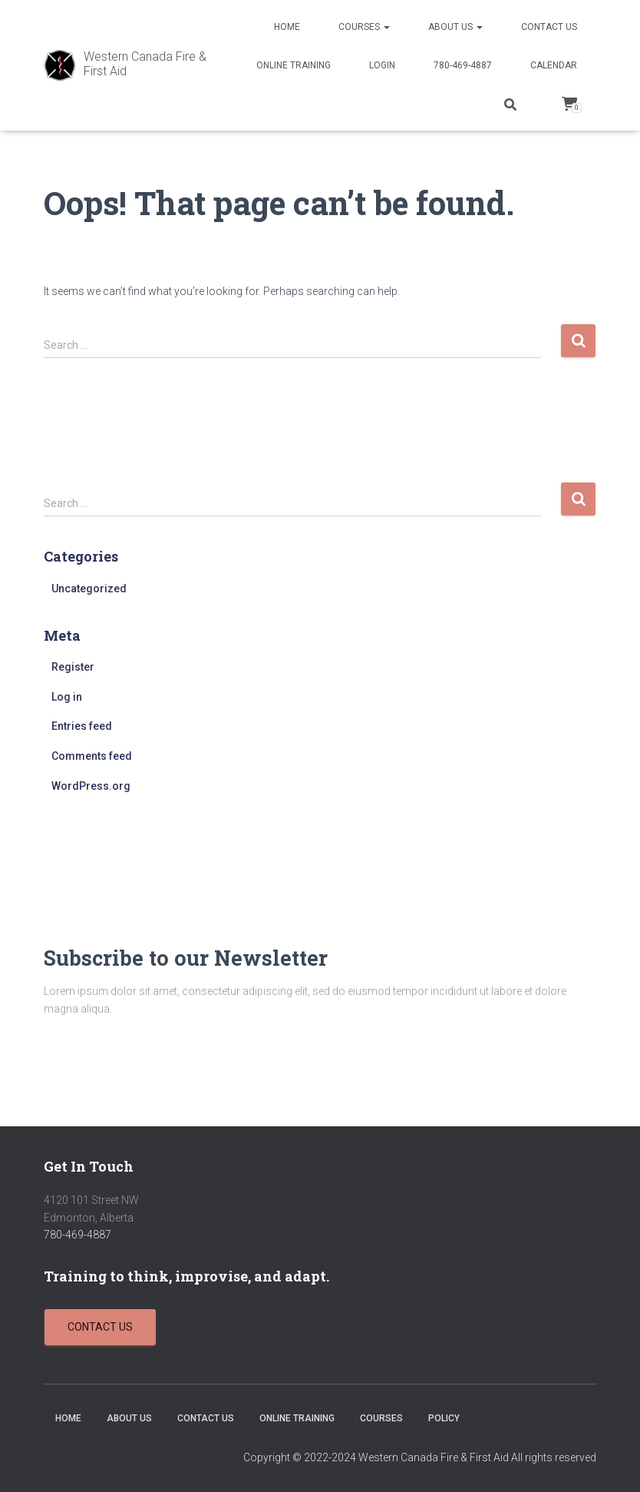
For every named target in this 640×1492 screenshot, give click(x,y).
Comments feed (91, 756)
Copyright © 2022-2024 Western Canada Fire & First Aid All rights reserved (419, 1457)
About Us (455, 27)
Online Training (293, 65)
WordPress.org (90, 786)
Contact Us (549, 27)
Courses (364, 27)
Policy (444, 1418)
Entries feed (81, 726)
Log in (66, 697)
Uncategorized (89, 588)
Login (382, 65)
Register (72, 667)
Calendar (553, 65)
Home (287, 27)
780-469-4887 (463, 65)
